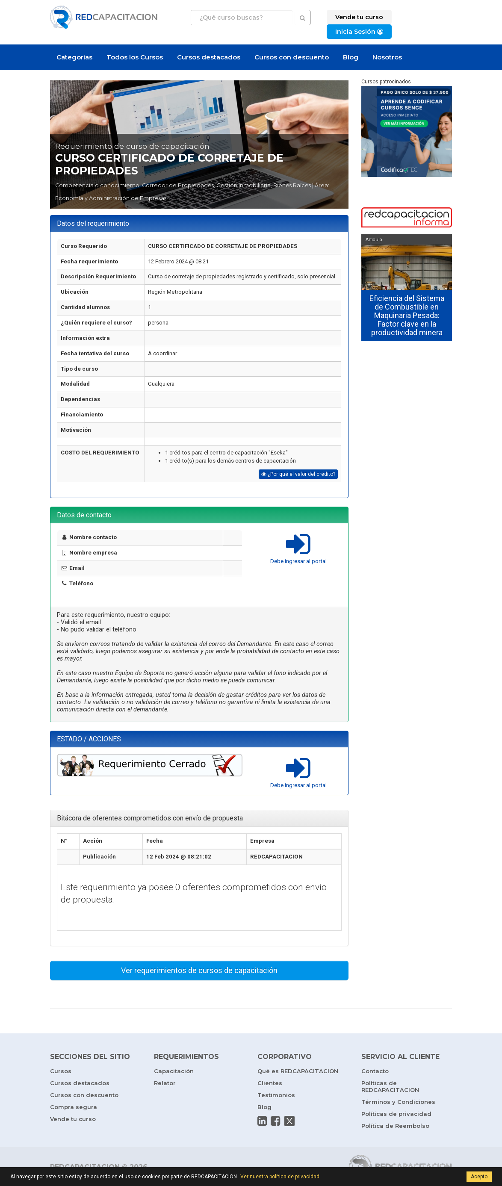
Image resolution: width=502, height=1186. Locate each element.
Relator (165, 1083)
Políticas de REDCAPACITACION (390, 1086)
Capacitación (174, 1071)
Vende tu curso (73, 1118)
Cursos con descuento (291, 57)
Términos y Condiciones (398, 1101)
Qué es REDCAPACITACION (297, 1071)
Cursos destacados (208, 57)
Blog (350, 57)
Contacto (375, 1071)
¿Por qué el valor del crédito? (298, 474)
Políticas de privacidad (396, 1113)
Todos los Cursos (134, 57)
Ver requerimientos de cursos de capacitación (199, 970)
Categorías (74, 57)
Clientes (269, 1083)
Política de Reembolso (395, 1125)
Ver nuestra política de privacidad (279, 1177)
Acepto (479, 1177)
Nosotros (387, 57)
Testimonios (276, 1095)
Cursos (60, 1071)
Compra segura (73, 1106)
